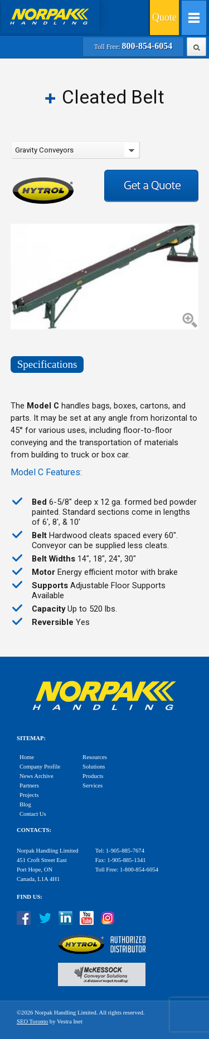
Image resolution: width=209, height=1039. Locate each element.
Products (92, 776)
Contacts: (34, 830)
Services (92, 785)
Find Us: (29, 897)
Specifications (47, 364)
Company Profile (40, 767)
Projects (29, 795)
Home (27, 757)
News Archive (37, 776)
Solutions (93, 767)
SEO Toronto (32, 1021)
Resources (94, 757)
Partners (29, 785)
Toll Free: (133, 47)
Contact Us (33, 814)
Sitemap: (31, 738)
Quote (164, 17)
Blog (25, 804)
